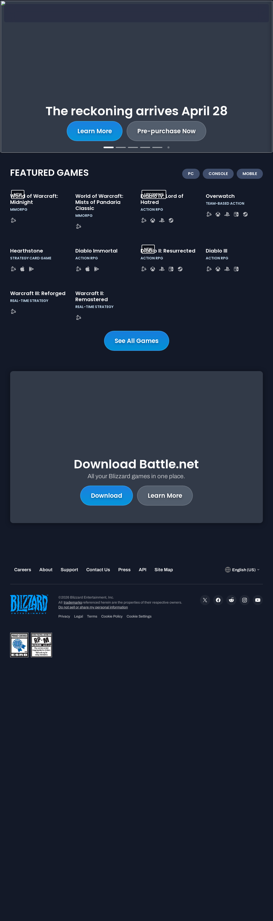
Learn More (94, 131)
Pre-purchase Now (166, 131)
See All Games (137, 569)
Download (106, 691)
